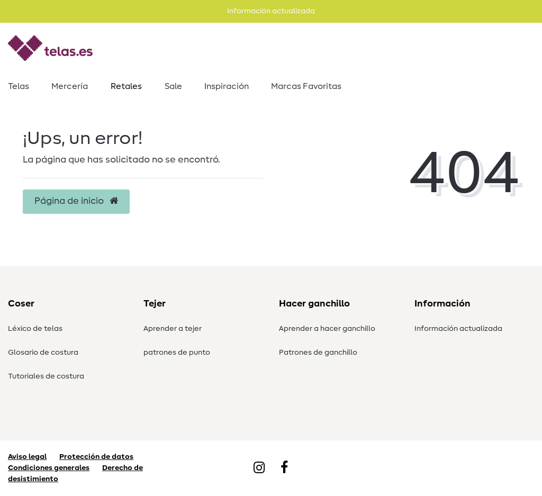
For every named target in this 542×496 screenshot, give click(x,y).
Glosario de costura (43, 352)
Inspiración (226, 86)
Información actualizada (458, 328)
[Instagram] (259, 468)
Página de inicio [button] (76, 201)
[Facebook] (284, 468)
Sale (173, 86)
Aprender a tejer (172, 328)
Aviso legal (27, 457)
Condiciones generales (48, 468)
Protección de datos (96, 457)
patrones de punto (176, 352)
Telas (18, 86)
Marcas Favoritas (306, 86)
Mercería (69, 86)
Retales (126, 86)
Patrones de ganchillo (318, 352)
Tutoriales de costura (46, 376)
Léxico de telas (35, 328)
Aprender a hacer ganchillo (327, 328)
